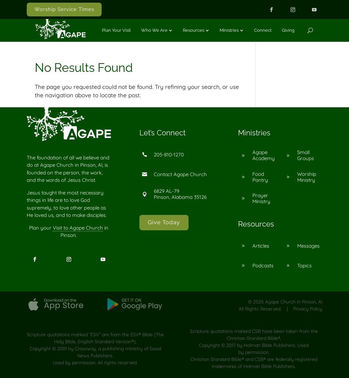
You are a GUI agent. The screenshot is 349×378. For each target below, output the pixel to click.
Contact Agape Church (180, 174)
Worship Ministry (306, 177)
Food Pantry (260, 177)
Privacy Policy (307, 309)
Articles (260, 246)
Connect (262, 30)
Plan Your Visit (116, 30)
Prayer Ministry (261, 198)
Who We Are (154, 30)
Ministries (229, 30)
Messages (308, 246)
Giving (288, 30)
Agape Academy (263, 155)
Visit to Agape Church (78, 228)
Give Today (164, 222)
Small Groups (305, 155)
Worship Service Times (64, 9)
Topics (304, 265)
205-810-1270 (169, 154)
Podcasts (262, 265)
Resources (193, 30)
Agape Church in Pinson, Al (293, 302)
